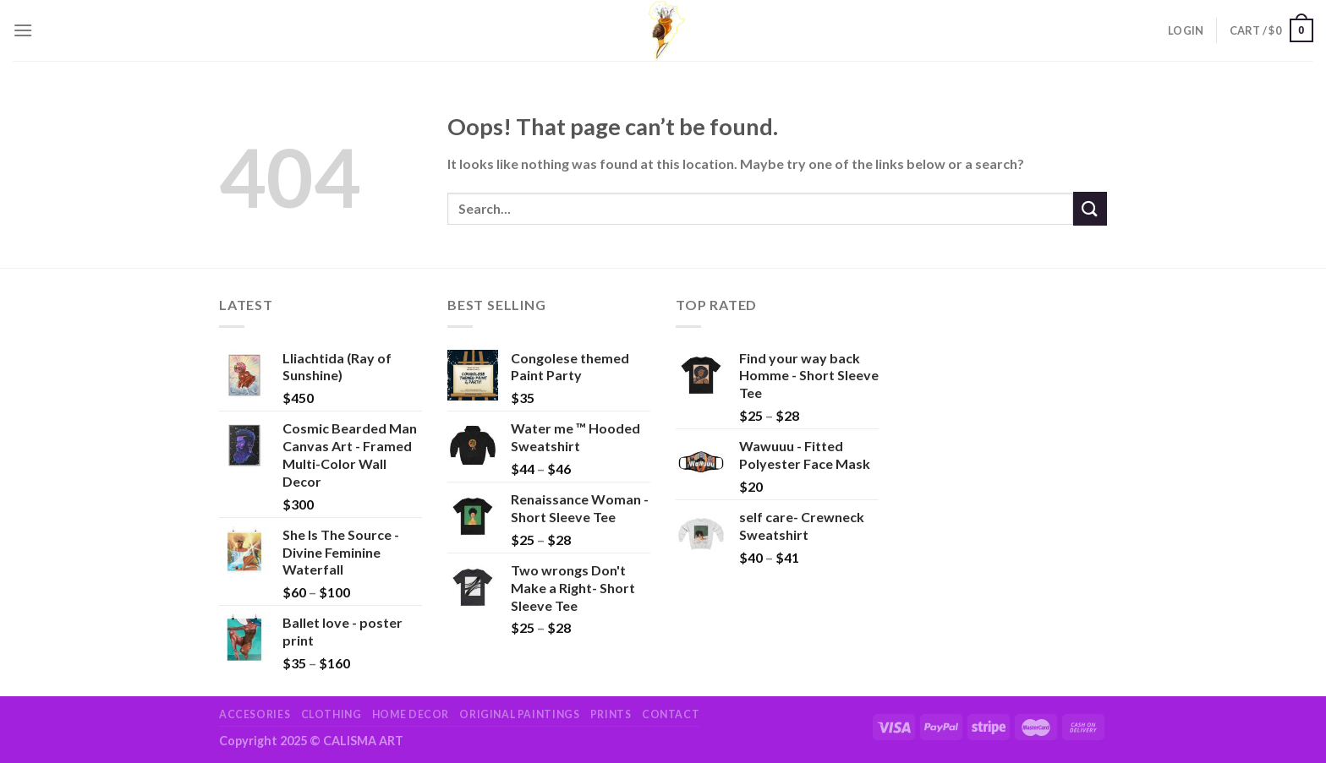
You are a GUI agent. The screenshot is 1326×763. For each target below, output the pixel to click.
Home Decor (410, 714)
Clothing (331, 714)
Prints (611, 714)
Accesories (254, 714)
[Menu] (23, 30)
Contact (670, 714)
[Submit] (1090, 208)
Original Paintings (519, 714)
